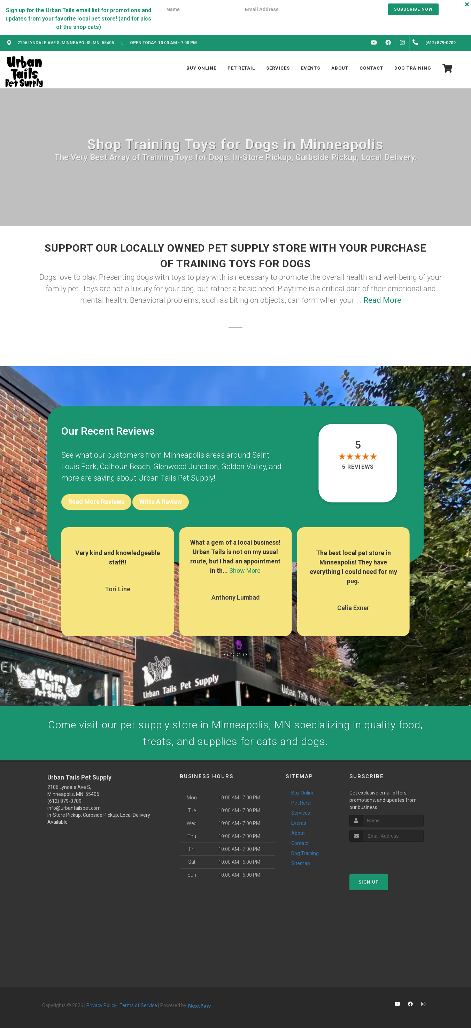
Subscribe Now (413, 9)
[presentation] (343, 10)
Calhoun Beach (125, 466)
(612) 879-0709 (64, 801)
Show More (245, 570)
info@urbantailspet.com (74, 808)
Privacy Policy (101, 1005)
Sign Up (368, 882)
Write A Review (160, 501)
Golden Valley (243, 466)
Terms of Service (138, 1005)
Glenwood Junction (185, 466)
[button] (226, 654)
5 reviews (358, 467)
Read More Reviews (96, 501)
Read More (382, 300)
